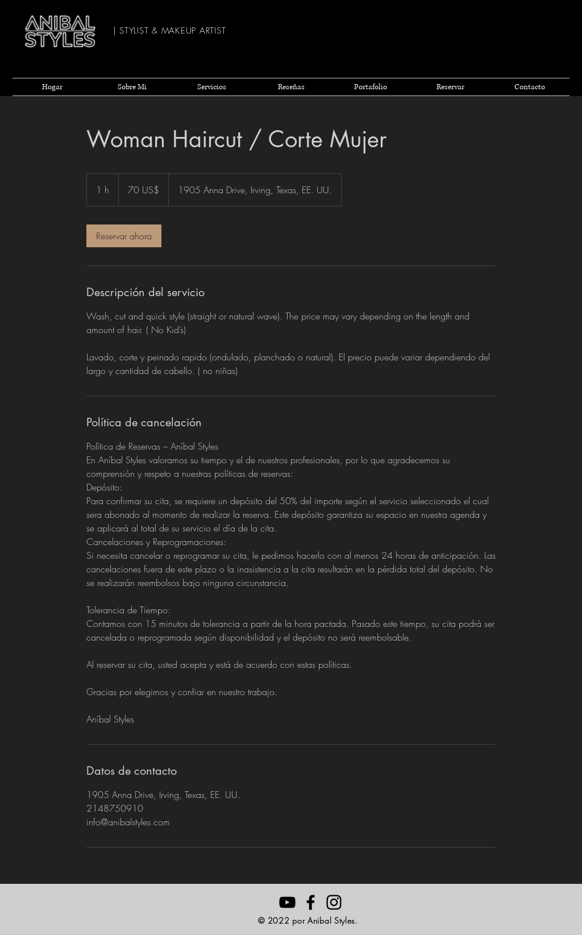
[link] (123, 236)
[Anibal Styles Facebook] (311, 902)
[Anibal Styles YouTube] (287, 902)
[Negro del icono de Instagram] (334, 902)
